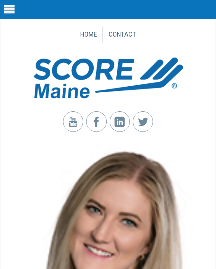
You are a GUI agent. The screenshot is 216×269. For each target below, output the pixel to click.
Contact (122, 34)
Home (88, 34)
